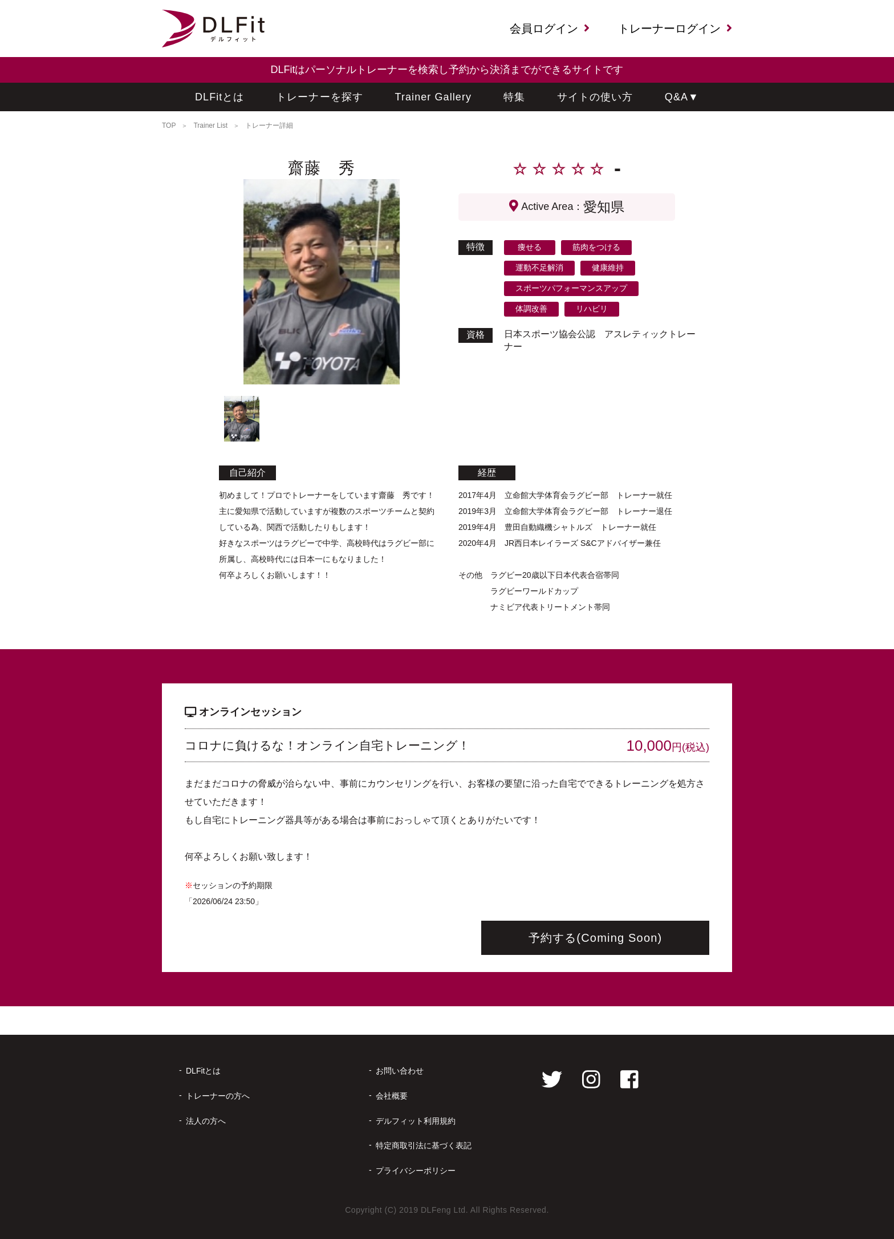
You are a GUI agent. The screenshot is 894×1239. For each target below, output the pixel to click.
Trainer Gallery (433, 97)
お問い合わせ (400, 1070)
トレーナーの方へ (218, 1095)
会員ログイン (550, 28)
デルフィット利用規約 (416, 1120)
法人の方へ (206, 1120)
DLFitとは (220, 97)
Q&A (682, 97)
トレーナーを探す (319, 97)
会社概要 (392, 1095)
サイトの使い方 (595, 97)
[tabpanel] (321, 281)
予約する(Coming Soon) (596, 938)
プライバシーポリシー (416, 1170)
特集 (514, 97)
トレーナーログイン (675, 28)
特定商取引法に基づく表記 (424, 1145)
